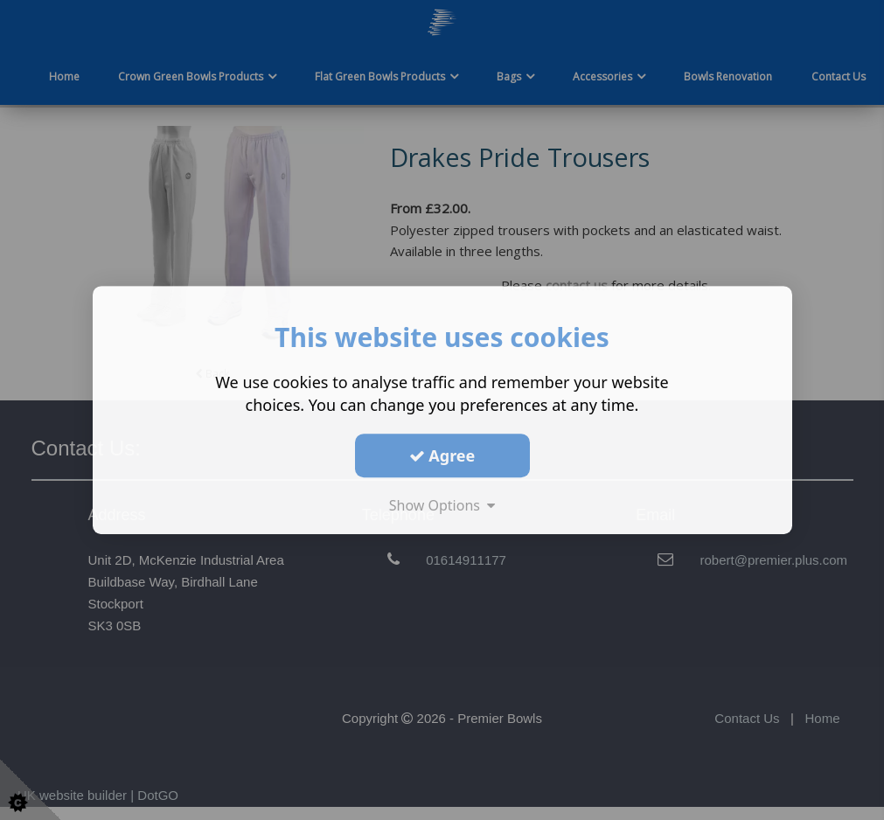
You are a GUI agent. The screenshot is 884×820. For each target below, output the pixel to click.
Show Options (442, 505)
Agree (442, 455)
